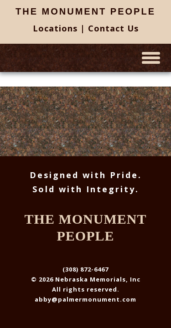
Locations (55, 28)
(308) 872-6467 (85, 269)
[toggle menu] (151, 58)
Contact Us (113, 28)
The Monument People (85, 11)
